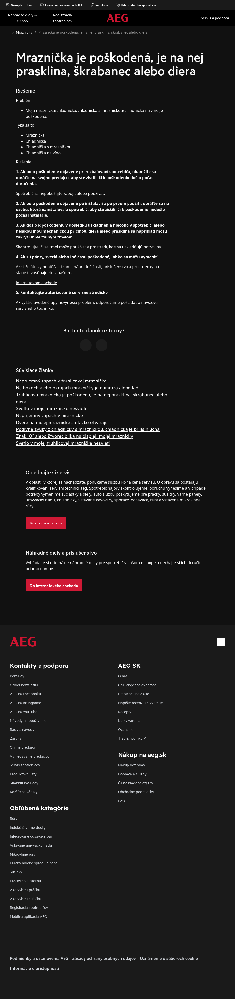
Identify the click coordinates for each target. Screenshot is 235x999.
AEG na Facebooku (25, 693)
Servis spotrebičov (25, 764)
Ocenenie (125, 729)
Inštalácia (99, 5)
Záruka (15, 738)
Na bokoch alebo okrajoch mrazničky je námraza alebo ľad (77, 387)
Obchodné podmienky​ (136, 791)
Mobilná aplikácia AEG (28, 916)
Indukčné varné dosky (28, 827)
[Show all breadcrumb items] (8, 32)
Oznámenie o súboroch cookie (169, 958)
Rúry (13, 818)
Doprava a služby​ (132, 773)
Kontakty (17, 675)
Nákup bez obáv (19, 5)
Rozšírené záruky (24, 791)
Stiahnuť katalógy (24, 782)
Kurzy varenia (129, 720)
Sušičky (16, 871)
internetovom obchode (36, 282)
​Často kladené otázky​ (135, 782)
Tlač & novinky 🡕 (132, 738)
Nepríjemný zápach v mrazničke (49, 415)
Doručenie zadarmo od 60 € (61, 5)
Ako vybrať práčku (25, 889)
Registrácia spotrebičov (29, 907)
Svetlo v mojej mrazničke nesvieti (51, 408)
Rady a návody (22, 729)
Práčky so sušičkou (25, 880)
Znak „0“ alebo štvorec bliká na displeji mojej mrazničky (74, 436)
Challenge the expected (137, 684)
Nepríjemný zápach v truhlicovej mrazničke (61, 380)
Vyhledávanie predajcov (30, 756)
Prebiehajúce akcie (133, 693)
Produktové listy (23, 773)
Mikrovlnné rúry (22, 854)
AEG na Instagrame (25, 702)
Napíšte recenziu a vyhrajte (140, 702)
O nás (123, 675)
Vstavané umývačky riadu (31, 845)
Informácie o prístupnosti (34, 968)
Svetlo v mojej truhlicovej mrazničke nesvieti (63, 443)
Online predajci (22, 747)
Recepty (124, 711)
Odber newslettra (24, 684)
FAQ (121, 800)
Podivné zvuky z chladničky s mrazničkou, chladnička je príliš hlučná (88, 429)
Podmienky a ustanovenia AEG (39, 958)
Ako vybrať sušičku (25, 898)
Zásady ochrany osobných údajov (104, 958)
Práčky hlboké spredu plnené (34, 862)
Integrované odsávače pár (31, 836)
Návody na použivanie (28, 720)
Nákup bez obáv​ (131, 764)
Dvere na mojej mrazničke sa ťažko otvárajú (62, 422)
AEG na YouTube (23, 711)
